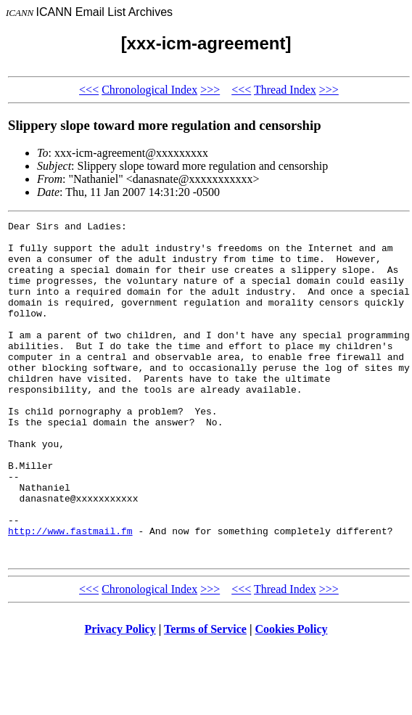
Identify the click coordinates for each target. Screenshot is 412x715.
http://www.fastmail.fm (70, 593)
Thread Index (285, 89)
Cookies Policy (291, 696)
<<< (89, 89)
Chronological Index (149, 89)
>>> (210, 89)
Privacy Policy (120, 696)
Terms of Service (205, 696)
